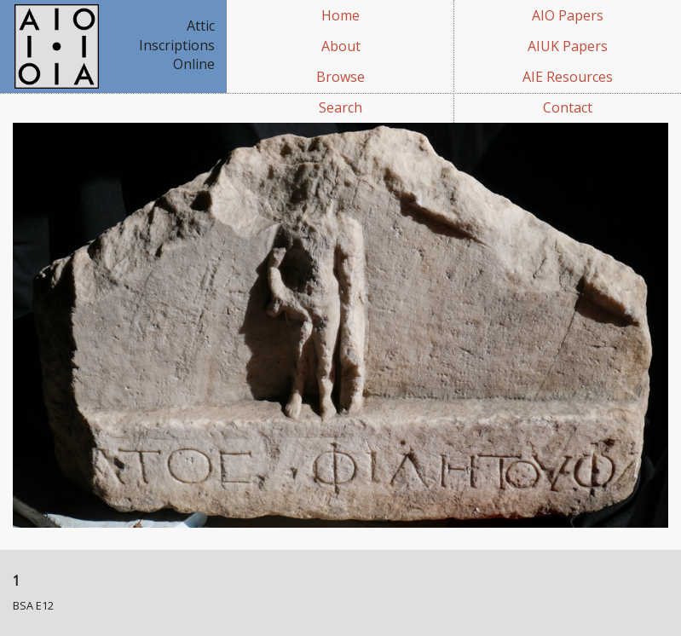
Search (340, 107)
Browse (340, 76)
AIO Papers (567, 15)
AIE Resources (567, 76)
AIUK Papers (568, 46)
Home (340, 15)
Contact (567, 107)
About (341, 46)
